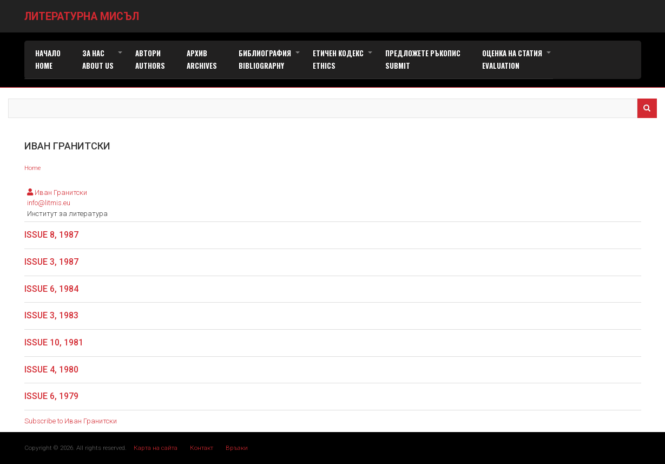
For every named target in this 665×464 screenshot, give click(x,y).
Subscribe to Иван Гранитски (70, 421)
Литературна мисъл (81, 16)
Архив (202, 59)
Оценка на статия (517, 60)
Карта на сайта (155, 448)
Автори (150, 59)
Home (32, 168)
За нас (103, 60)
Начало (48, 59)
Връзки (237, 448)
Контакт (201, 448)
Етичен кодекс (343, 60)
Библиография (270, 60)
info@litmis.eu (48, 203)
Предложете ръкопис (422, 59)
